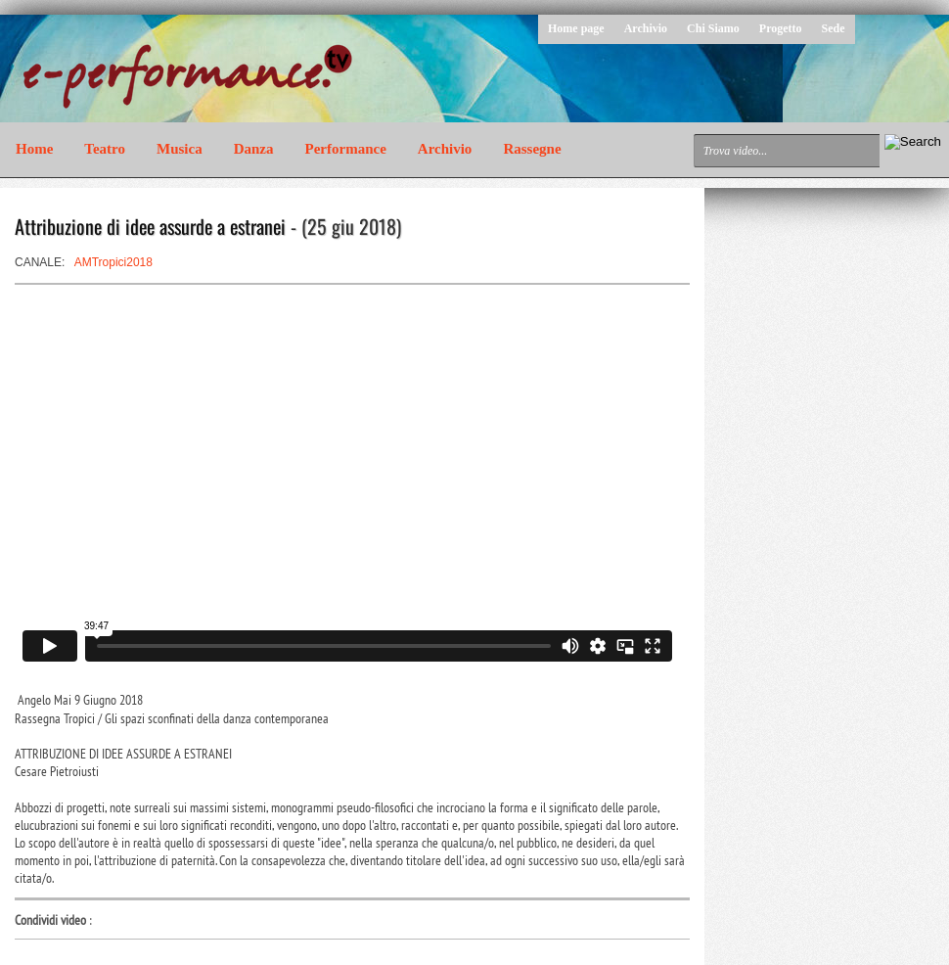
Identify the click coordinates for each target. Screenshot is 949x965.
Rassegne (532, 149)
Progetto (780, 28)
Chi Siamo (713, 28)
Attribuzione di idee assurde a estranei (150, 226)
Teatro (104, 149)
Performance (345, 149)
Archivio (645, 28)
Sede (833, 28)
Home (34, 149)
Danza (254, 149)
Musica (180, 149)
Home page (576, 28)
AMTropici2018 (113, 262)
